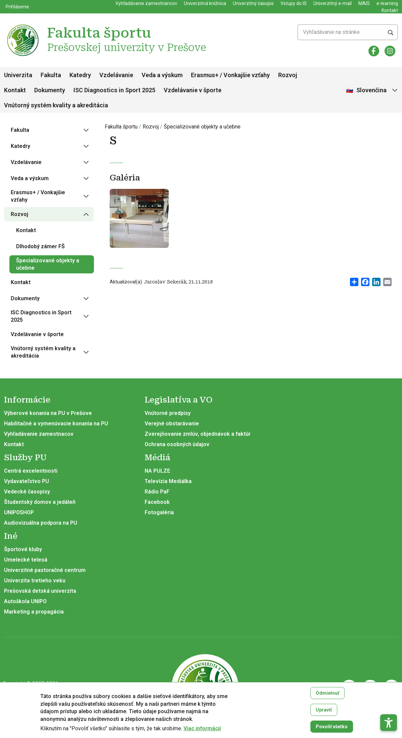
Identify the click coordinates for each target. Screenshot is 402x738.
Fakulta (51, 74)
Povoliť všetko (332, 731)
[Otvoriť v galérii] (139, 221)
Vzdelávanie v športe (192, 90)
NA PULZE (157, 471)
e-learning (387, 3)
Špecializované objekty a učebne (202, 126)
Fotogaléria (159, 512)
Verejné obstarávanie (172, 423)
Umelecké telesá (25, 560)
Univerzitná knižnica (205, 3)
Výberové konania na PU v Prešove (48, 413)
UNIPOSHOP (19, 512)
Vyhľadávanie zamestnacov (38, 434)
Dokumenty (49, 90)
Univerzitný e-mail (332, 3)
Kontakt (390, 10)
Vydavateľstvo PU (26, 481)
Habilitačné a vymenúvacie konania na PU (56, 423)
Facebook (157, 502)
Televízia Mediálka (168, 481)
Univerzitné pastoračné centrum (45, 570)
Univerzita (18, 74)
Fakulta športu (121, 126)
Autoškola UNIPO (25, 601)
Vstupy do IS (294, 3)
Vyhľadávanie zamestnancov (146, 3)
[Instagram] (390, 51)
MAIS (364, 3)
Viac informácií (202, 734)
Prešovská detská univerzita (40, 591)
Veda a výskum (162, 74)
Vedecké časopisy (27, 491)
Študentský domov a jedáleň (40, 502)
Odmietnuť (327, 698)
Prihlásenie (17, 6)
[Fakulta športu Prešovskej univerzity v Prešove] (23, 25)
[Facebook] (373, 51)
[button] (388, 700)
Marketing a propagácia (34, 612)
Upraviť (324, 715)
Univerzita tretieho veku (34, 580)
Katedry (80, 74)
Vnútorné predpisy (168, 413)
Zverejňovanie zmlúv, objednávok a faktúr (198, 434)
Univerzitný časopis (253, 3)
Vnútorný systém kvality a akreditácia (56, 105)
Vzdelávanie (116, 74)
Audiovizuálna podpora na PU (40, 523)
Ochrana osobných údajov (177, 444)
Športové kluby (23, 549)
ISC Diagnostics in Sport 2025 (114, 90)
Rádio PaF (157, 491)
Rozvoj (287, 74)
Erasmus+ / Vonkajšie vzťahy (230, 74)
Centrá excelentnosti (30, 471)
